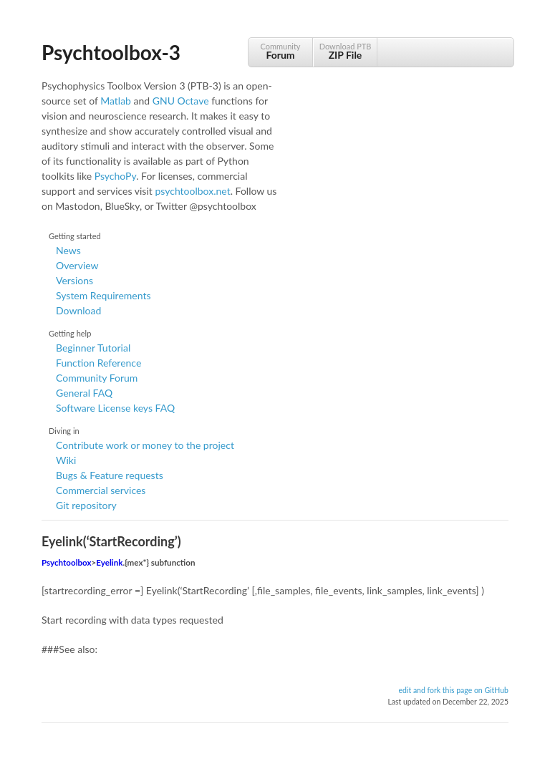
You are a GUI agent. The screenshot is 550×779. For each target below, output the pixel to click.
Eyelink (109, 562)
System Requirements (103, 295)
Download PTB (345, 51)
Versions (74, 280)
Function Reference (98, 363)
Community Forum (97, 378)
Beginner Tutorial (93, 348)
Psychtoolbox (67, 562)
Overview (77, 265)
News (68, 250)
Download (78, 310)
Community (280, 51)
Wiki (66, 460)
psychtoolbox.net (192, 191)
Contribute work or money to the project (145, 445)
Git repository (86, 505)
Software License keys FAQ (115, 408)
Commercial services (100, 490)
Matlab (115, 101)
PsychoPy (116, 176)
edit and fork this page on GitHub (453, 690)
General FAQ (84, 393)
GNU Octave (181, 101)
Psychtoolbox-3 (111, 52)
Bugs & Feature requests (109, 475)
